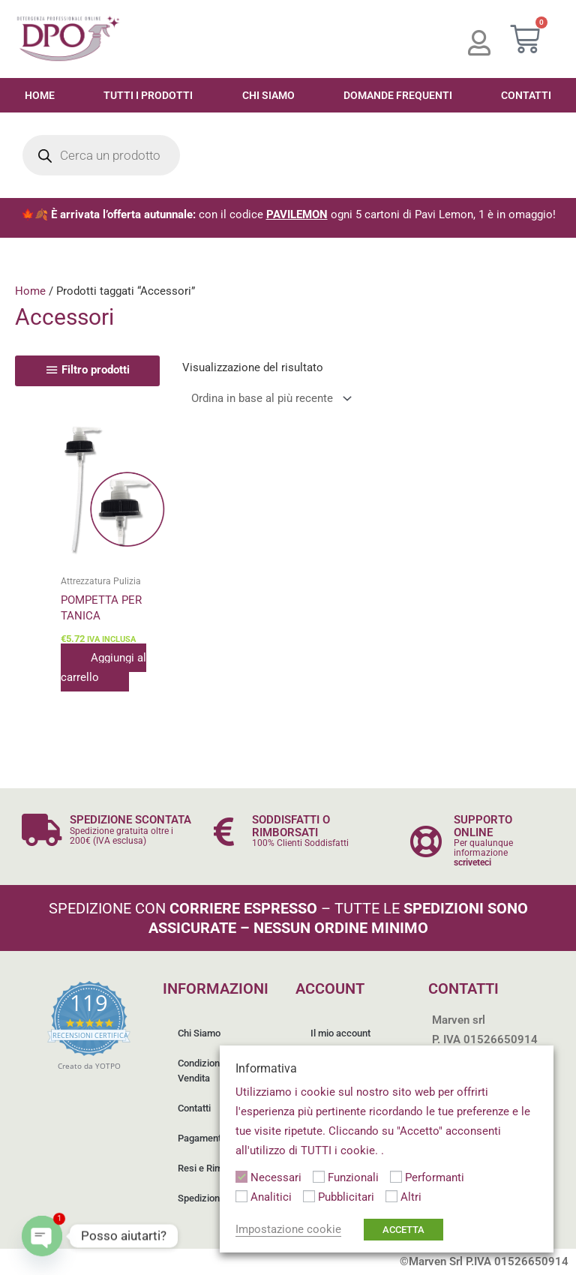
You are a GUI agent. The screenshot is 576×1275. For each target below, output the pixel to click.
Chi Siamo (268, 95)
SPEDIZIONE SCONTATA (130, 819)
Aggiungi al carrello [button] (103, 667)
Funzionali (353, 1177)
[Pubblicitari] (309, 1196)
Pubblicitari (346, 1197)
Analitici (271, 1197)
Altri (411, 1197)
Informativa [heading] (266, 1068)
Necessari (276, 1177)
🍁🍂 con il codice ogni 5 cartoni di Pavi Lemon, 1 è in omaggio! (288, 214)
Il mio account (340, 1033)
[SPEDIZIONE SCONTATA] (42, 830)
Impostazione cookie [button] (288, 1229)
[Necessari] (242, 1177)
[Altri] (392, 1196)
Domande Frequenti (398, 95)
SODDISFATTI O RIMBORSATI (291, 826)
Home (40, 95)
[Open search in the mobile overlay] (101, 155)
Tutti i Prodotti (148, 95)
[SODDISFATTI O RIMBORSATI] (224, 831)
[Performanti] (396, 1177)
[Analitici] (242, 1196)
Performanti (434, 1177)
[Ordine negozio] (268, 398)
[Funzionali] (319, 1177)
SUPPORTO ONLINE (483, 826)
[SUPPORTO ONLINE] (426, 841)
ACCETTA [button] (403, 1229)
